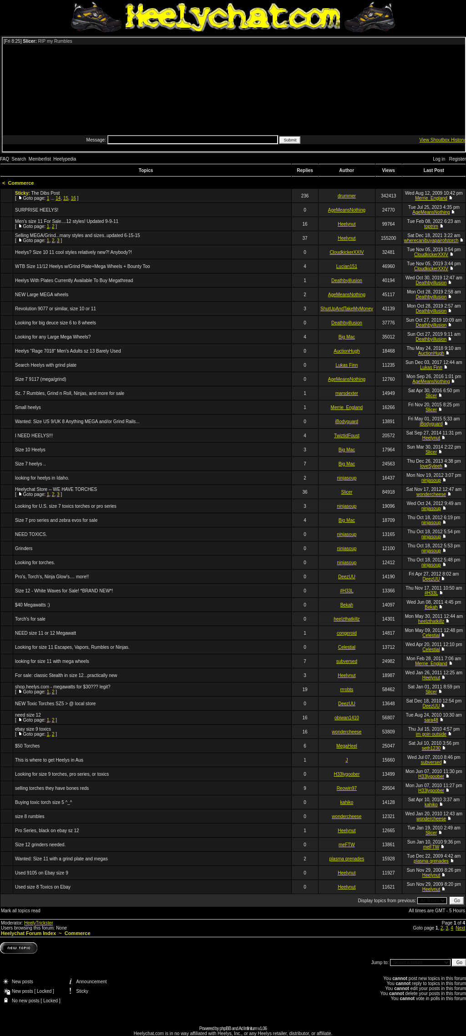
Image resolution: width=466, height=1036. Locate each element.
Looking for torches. (35, 562)
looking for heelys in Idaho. (42, 477)
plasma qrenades (347, 858)
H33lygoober (347, 774)
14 (58, 198)
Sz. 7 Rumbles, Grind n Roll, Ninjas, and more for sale (69, 393)
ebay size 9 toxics (33, 729)
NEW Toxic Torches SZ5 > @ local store (55, 703)
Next (460, 927)
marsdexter (346, 393)
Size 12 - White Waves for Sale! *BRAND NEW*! (64, 590)
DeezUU (346, 576)
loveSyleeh (431, 466)
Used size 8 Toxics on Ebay (43, 886)
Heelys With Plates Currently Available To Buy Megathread (74, 280)
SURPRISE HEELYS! (36, 209)
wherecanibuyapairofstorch (431, 240)
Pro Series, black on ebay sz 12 (47, 830)
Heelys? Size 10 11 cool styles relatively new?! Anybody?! (73, 252)
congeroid (347, 633)
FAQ (4, 159)
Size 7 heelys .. (30, 463)
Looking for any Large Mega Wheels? (53, 336)
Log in (439, 159)
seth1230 (431, 748)
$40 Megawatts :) (32, 604)
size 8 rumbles (29, 816)
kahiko (346, 802)
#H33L (346, 590)
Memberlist (40, 159)
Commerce (21, 183)
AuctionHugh (347, 351)
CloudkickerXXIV (346, 252)
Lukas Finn (346, 365)
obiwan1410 (346, 717)
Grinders (23, 548)
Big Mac (347, 336)
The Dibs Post (45, 193)
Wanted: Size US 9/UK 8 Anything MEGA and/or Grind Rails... (77, 421)
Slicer (431, 395)
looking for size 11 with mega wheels (52, 661)
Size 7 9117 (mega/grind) (40, 379)
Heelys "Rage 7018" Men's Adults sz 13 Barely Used (68, 351)
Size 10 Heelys (30, 449)
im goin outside (431, 734)
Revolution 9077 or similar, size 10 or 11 (55, 308)
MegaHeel (346, 745)
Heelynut (346, 224)
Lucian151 (346, 266)
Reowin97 (347, 788)
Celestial (431, 635)
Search (19, 159)
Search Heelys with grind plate (45, 365)
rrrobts (346, 689)
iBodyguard (347, 421)
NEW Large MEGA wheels (41, 294)
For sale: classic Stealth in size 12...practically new (66, 675)
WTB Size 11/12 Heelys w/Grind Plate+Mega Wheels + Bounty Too (82, 266)
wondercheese (431, 494)
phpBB (225, 1028)
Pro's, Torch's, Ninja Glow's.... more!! (52, 576)
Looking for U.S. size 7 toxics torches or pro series (65, 506)
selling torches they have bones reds (52, 788)
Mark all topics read (21, 910)
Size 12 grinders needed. (40, 844)
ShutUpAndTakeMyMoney (346, 308)
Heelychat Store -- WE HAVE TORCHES (56, 489)
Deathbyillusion (346, 280)
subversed (346, 661)
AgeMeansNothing (346, 209)
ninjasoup (346, 477)
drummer (347, 195)
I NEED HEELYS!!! (34, 435)
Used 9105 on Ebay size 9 (41, 872)
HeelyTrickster (38, 922)
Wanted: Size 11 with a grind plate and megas (61, 858)
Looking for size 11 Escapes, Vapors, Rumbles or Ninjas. (72, 647)
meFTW (347, 844)
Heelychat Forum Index (28, 933)
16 (73, 198)
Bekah (346, 604)
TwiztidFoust (347, 435)
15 (65, 198)
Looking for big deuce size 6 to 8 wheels (55, 322)
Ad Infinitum (247, 1028)
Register (457, 159)
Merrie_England (431, 198)
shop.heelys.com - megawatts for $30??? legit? (63, 686)
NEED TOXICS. (31, 534)
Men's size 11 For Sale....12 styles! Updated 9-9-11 (66, 221)
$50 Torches (27, 745)
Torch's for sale (30, 619)
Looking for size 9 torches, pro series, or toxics (62, 774)
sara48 (431, 720)
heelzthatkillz (347, 619)
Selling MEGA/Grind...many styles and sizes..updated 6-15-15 (77, 235)
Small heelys (28, 407)
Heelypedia (64, 159)
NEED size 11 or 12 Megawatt (45, 633)
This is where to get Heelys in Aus (49, 760)
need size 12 (28, 715)
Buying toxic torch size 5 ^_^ (43, 802)
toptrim (431, 226)
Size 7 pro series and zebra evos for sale (56, 520)
